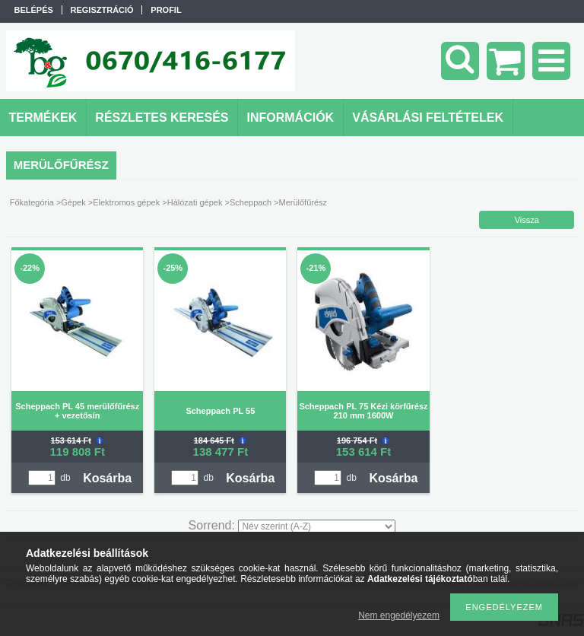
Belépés (33, 9)
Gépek (73, 202)
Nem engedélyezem (399, 615)
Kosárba (107, 478)
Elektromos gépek (126, 202)
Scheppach (250, 202)
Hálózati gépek (195, 202)
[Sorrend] (316, 526)
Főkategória (32, 202)
